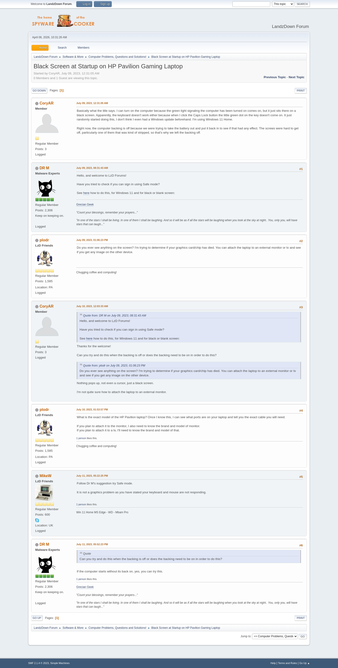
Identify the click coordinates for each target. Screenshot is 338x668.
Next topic (296, 77)
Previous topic (275, 77)
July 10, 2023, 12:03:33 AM (92, 306)
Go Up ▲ (304, 663)
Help (273, 663)
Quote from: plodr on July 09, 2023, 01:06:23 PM (114, 365)
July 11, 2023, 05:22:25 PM (92, 475)
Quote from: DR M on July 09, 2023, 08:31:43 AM (114, 315)
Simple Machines (59, 663)
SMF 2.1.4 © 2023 (38, 663)
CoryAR (46, 103)
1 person (81, 438)
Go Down (39, 90)
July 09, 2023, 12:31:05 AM (92, 103)
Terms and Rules (287, 663)
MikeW (45, 476)
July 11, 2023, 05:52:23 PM (92, 544)
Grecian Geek (85, 204)
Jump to (246, 636)
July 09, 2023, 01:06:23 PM (92, 240)
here (86, 193)
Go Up (37, 618)
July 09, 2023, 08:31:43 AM (92, 167)
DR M (44, 168)
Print (301, 90)
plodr (44, 240)
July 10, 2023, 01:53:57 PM (92, 409)
